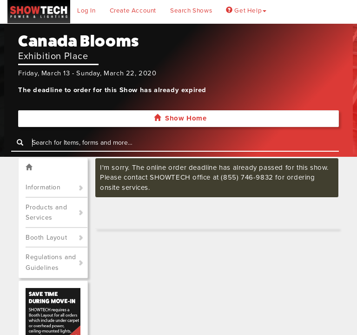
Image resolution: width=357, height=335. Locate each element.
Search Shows (191, 10)
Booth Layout (46, 237)
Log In (86, 10)
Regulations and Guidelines (51, 262)
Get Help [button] (246, 10)
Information (43, 187)
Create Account (133, 10)
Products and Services (46, 212)
